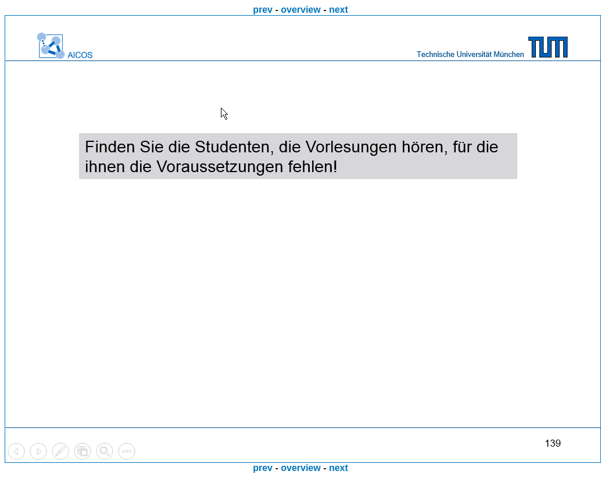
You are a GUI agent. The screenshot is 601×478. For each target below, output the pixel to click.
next (338, 10)
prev (263, 10)
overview (300, 10)
